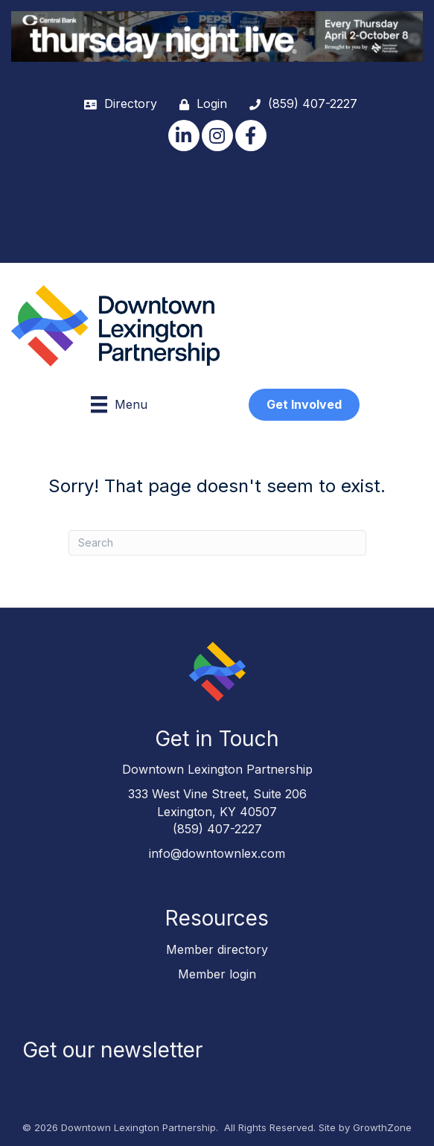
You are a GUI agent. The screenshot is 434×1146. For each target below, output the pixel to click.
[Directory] (117, 103)
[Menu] (119, 404)
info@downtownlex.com (217, 853)
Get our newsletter (112, 1050)
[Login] (199, 103)
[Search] (217, 543)
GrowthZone (382, 1127)
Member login (217, 974)
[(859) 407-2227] (299, 103)
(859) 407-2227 (217, 828)
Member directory (217, 949)
